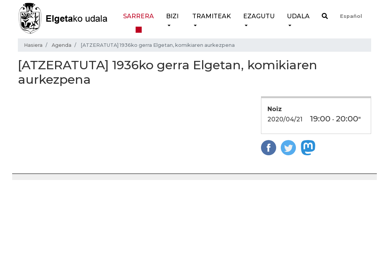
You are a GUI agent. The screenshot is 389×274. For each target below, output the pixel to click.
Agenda (61, 45)
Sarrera (138, 16)
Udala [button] (298, 16)
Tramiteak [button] (211, 16)
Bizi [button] (172, 16)
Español (351, 16)
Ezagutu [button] (259, 16)
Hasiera (33, 45)
